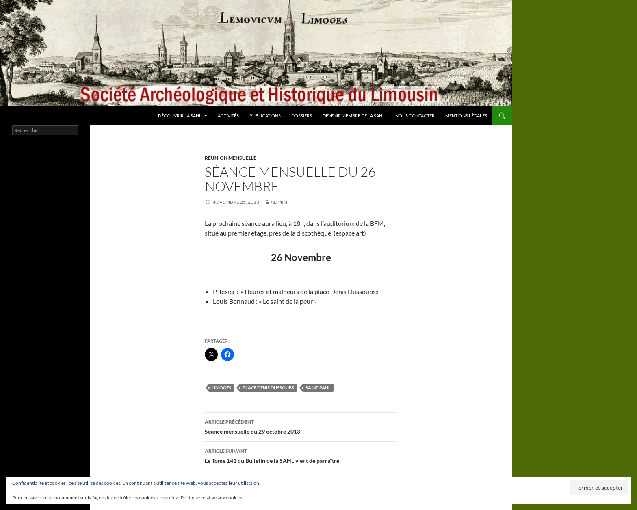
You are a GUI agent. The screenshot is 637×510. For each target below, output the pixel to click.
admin (279, 202)
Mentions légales (466, 115)
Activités (228, 115)
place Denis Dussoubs (268, 387)
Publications (265, 115)
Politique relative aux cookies (211, 498)
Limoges (221, 387)
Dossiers (301, 115)
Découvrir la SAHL (180, 115)
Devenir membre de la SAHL (354, 115)
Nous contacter (415, 115)
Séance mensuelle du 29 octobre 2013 (301, 426)
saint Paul (318, 387)
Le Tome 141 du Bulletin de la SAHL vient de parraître (301, 455)
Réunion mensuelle (230, 158)
